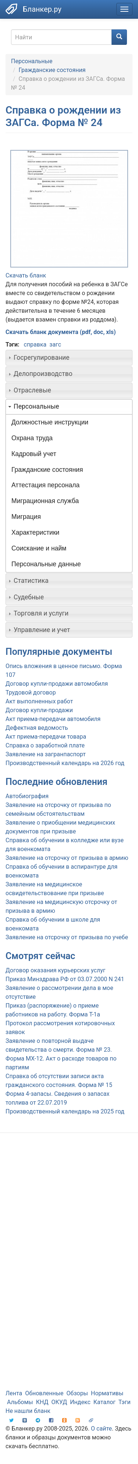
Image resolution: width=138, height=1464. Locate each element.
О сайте (101, 1428)
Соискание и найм (38, 548)
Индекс (80, 1402)
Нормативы (107, 1393)
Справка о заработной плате (45, 745)
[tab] (69, 357)
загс (55, 344)
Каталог (104, 1402)
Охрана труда (32, 438)
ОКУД (59, 1402)
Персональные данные (46, 564)
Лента (14, 1393)
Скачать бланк (26, 275)
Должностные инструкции (49, 422)
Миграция (26, 516)
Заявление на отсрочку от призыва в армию (67, 857)
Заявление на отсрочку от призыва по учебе (67, 937)
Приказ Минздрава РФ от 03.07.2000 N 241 (65, 979)
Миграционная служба (45, 501)
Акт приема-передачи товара (46, 736)
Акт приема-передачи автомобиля (53, 718)
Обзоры (77, 1393)
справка (35, 344)
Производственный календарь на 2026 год (65, 763)
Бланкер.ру (42, 9)
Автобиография (27, 796)
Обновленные (44, 1393)
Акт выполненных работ (39, 701)
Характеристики (35, 532)
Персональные (31, 61)
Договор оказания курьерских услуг (56, 970)
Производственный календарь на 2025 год (65, 1111)
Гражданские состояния (52, 70)
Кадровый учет (33, 454)
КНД (42, 1402)
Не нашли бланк (28, 1410)
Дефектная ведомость (37, 727)
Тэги (124, 1402)
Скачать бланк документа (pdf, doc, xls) (61, 332)
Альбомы (20, 1402)
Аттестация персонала (45, 485)
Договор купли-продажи (39, 710)
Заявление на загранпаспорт (46, 754)
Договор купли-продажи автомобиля (57, 683)
